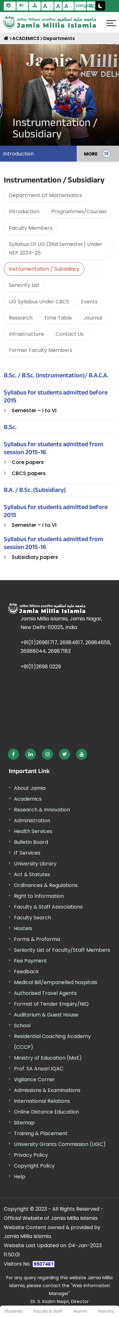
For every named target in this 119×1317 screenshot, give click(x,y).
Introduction (18, 153)
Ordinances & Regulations (46, 885)
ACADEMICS (25, 38)
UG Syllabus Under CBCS (39, 301)
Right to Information (39, 896)
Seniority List (24, 285)
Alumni (80, 1311)
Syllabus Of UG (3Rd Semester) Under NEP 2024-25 (55, 248)
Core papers (28, 462)
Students (14, 1311)
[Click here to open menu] (111, 23)
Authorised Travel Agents (45, 993)
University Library (35, 863)
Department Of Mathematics (45, 195)
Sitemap (24, 1122)
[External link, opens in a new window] (13, 754)
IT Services (27, 853)
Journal (93, 317)
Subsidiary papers (35, 557)
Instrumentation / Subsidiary (44, 269)
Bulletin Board (31, 842)
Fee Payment (30, 960)
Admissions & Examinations (47, 1090)
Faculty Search (32, 917)
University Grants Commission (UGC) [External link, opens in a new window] (60, 1144)
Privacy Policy (31, 1155)
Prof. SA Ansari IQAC (38, 1068)
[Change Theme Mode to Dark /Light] (100, 5)
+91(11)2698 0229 (41, 666)
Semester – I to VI (34, 410)
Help (19, 1176)
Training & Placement (41, 1133)
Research (21, 317)
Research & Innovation (42, 809)
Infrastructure (26, 334)
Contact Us (70, 334)
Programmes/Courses (79, 211)
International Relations (42, 1101)
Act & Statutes (32, 874)
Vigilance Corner (34, 1079)
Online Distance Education (46, 1111)
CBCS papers (29, 473)
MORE (91, 153)
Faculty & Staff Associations (48, 906)
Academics (28, 799)
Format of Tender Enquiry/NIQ (51, 1004)
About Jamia (29, 788)
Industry (106, 1311)
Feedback (26, 971)
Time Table (58, 317)
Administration (32, 820)
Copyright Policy (34, 1165)
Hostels (23, 928)
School (22, 1025)
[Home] (6, 38)
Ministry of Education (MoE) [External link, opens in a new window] (48, 1058)
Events (89, 301)
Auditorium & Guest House (46, 1014)
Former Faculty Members (40, 350)
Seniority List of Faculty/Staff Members (62, 950)
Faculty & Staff (48, 1311)
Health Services (33, 831)
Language (81, 5)
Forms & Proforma (37, 939)
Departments (59, 38)
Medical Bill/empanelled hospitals (55, 982)
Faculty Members (30, 228)
